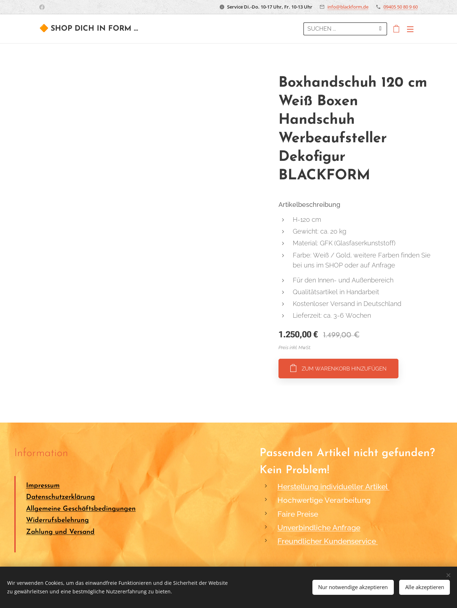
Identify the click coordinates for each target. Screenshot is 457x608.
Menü (410, 29)
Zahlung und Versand (60, 532)
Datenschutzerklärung (60, 497)
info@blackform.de (347, 7)
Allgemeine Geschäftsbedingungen (81, 509)
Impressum (43, 485)
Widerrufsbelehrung (57, 520)
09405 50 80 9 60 (400, 7)
